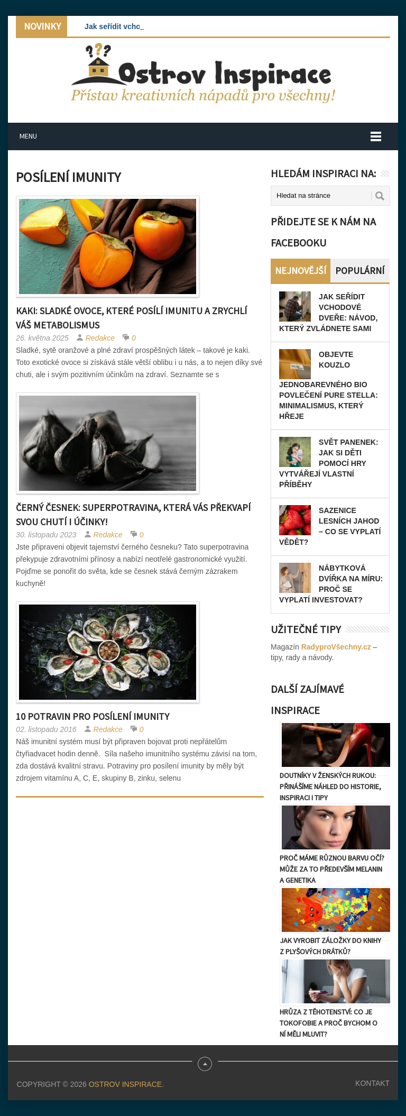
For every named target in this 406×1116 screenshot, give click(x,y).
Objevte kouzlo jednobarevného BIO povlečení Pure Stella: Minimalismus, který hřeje (328, 385)
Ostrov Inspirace (125, 1084)
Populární (359, 270)
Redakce (100, 338)
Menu (28, 136)
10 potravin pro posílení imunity (92, 716)
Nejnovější (300, 270)
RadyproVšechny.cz (336, 647)
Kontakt (372, 1083)
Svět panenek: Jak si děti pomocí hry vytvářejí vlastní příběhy (329, 463)
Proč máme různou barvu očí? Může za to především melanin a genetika (332, 869)
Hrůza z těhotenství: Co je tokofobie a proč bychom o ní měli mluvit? (328, 1023)
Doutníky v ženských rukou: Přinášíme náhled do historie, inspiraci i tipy (330, 786)
